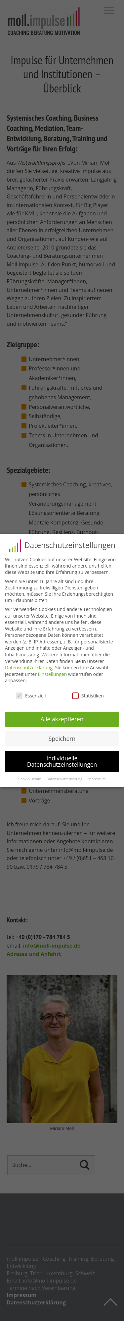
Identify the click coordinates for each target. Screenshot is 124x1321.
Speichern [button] (62, 739)
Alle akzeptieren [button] (61, 719)
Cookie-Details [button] (30, 779)
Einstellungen (52, 674)
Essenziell (31, 695)
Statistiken (88, 695)
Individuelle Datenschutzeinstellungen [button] (62, 761)
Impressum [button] (96, 779)
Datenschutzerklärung (29, 667)
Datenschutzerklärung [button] (65, 779)
